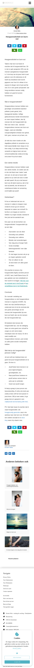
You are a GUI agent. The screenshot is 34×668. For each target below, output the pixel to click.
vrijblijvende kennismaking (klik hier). (16, 401)
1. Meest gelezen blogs (20, 33)
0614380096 (9, 623)
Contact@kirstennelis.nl (12, 626)
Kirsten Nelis (17, 31)
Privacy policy (17, 648)
